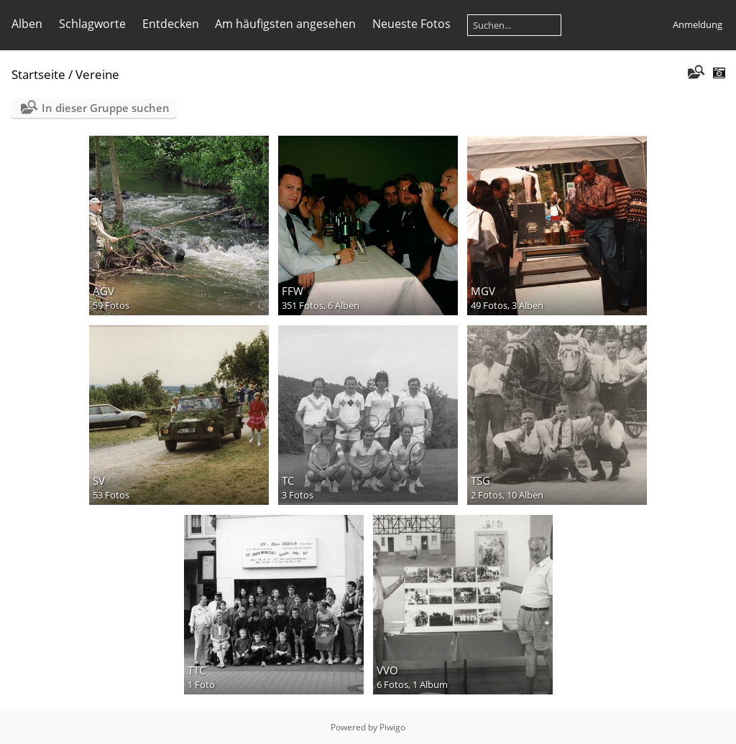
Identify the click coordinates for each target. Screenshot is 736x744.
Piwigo (392, 727)
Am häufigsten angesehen (285, 24)
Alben (27, 24)
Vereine (97, 74)
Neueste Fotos (411, 24)
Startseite (38, 74)
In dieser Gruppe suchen (106, 108)
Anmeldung (697, 24)
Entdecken (170, 24)
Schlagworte (92, 24)
